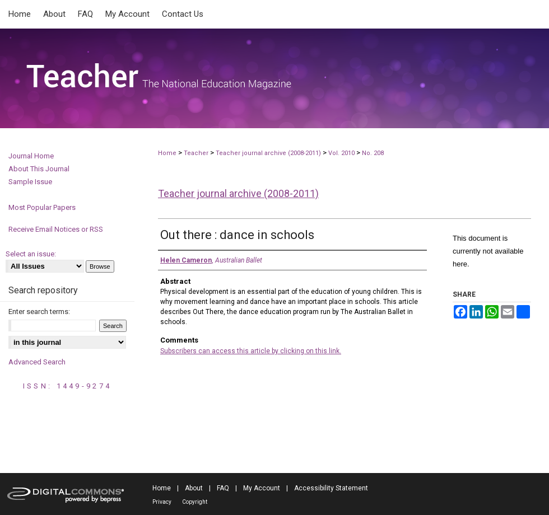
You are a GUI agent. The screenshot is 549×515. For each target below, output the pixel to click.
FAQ (223, 488)
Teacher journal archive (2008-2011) (268, 153)
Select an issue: (31, 254)
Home (167, 153)
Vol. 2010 (342, 153)
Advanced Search (37, 362)
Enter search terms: (39, 311)
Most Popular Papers (42, 207)
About (194, 488)
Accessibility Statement (331, 488)
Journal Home (31, 156)
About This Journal (38, 169)
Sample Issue (30, 181)
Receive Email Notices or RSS (55, 229)
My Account (261, 488)
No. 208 (373, 153)
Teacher (196, 153)
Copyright (194, 502)
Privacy (161, 502)
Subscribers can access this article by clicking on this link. (250, 351)
